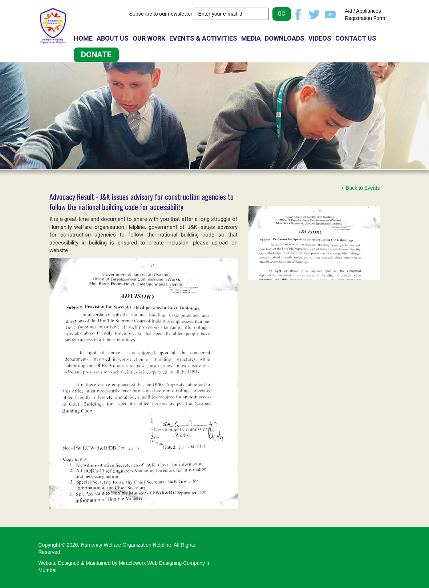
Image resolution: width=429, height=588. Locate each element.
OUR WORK (149, 38)
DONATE (96, 54)
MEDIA (251, 38)
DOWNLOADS (284, 38)
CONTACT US (355, 38)
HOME (83, 38)
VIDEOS (319, 38)
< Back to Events (360, 188)
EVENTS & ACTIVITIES (203, 38)
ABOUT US (113, 38)
